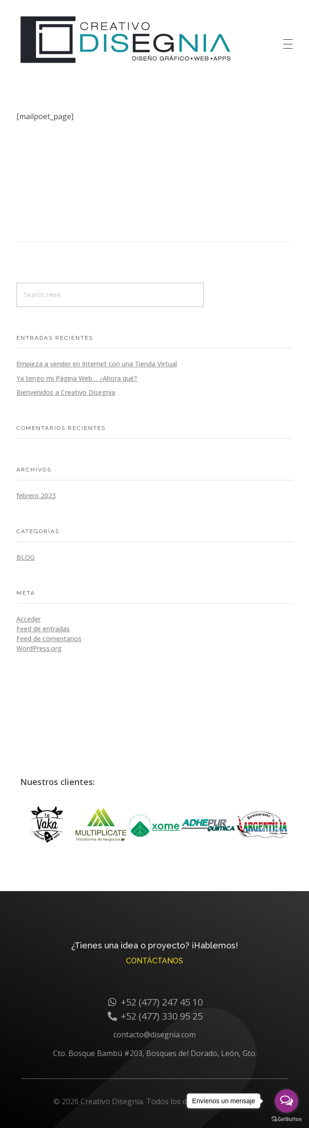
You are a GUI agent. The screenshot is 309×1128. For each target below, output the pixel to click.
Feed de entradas (43, 628)
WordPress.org (39, 648)
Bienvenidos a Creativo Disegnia (65, 392)
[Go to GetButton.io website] (287, 1118)
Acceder (28, 618)
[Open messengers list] (286, 1101)
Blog (25, 557)
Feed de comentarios (48, 638)
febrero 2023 (36, 495)
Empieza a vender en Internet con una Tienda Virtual (96, 363)
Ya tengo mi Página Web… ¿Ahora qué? (76, 378)
